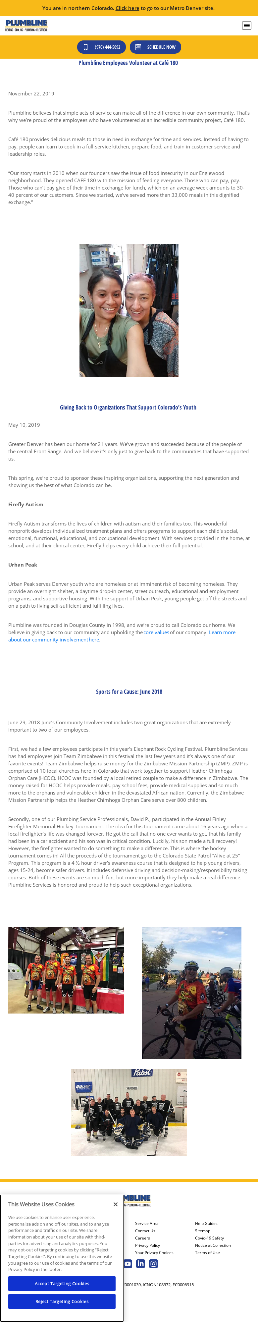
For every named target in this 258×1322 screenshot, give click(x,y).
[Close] (115, 1204)
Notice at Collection (213, 1245)
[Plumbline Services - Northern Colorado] (26, 25)
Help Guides (206, 1223)
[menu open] (246, 25)
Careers (142, 1238)
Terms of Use (207, 1252)
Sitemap (202, 1231)
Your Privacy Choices (154, 1252)
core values (156, 632)
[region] (62, 1258)
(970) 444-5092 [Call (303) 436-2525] (101, 47)
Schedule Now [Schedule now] (155, 47)
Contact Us (145, 1231)
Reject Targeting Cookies (62, 1301)
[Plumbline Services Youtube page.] (127, 1264)
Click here (127, 8)
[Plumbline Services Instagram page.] (153, 1264)
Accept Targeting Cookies (62, 1284)
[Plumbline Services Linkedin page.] (140, 1264)
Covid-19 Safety (209, 1238)
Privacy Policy (147, 1245)
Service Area (147, 1223)
